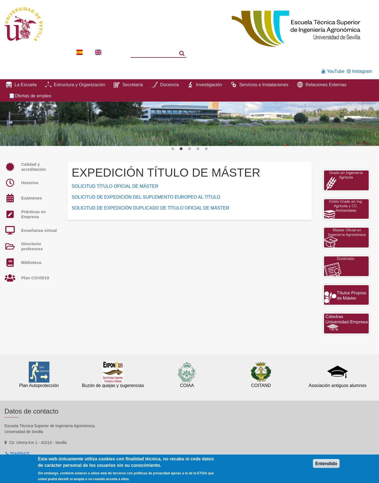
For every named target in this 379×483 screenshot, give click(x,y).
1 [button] (173, 149)
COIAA (187, 385)
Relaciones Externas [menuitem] (326, 84)
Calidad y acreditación (33, 167)
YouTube (335, 71)
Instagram (362, 71)
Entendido (326, 463)
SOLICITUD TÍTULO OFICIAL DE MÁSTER (115, 186)
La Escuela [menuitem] (26, 84)
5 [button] (206, 149)
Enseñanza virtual (39, 230)
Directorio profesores (32, 246)
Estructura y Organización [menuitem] (79, 84)
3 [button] (189, 149)
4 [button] (198, 149)
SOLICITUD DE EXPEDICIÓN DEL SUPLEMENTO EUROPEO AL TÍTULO (146, 197)
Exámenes (31, 198)
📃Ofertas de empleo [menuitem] (30, 95)
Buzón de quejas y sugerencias (113, 385)
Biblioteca (31, 262)
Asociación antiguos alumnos (337, 385)
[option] (189, 124)
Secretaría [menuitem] (132, 84)
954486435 (20, 453)
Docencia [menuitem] (169, 84)
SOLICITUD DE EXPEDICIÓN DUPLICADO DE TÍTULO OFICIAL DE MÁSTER (150, 208)
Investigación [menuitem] (209, 84)
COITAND (261, 385)
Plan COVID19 (35, 277)
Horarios (30, 182)
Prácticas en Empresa (33, 214)
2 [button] (181, 149)
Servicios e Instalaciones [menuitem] (263, 84)
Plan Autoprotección (39, 385)
